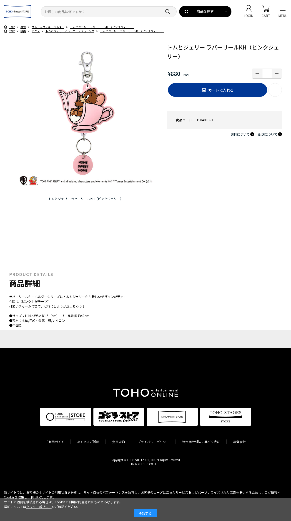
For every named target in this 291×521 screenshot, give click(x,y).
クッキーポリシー (39, 506)
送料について (240, 134)
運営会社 (239, 441)
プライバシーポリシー (153, 441)
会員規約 (118, 441)
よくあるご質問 (88, 441)
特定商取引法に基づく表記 (201, 441)
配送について (267, 134)
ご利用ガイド (54, 441)
